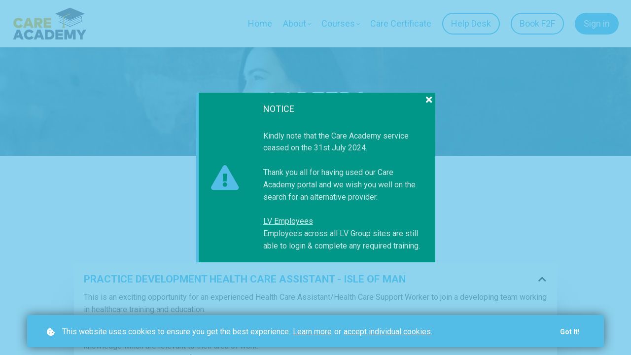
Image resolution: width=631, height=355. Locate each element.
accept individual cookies (387, 331)
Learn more (312, 331)
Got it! (570, 332)
